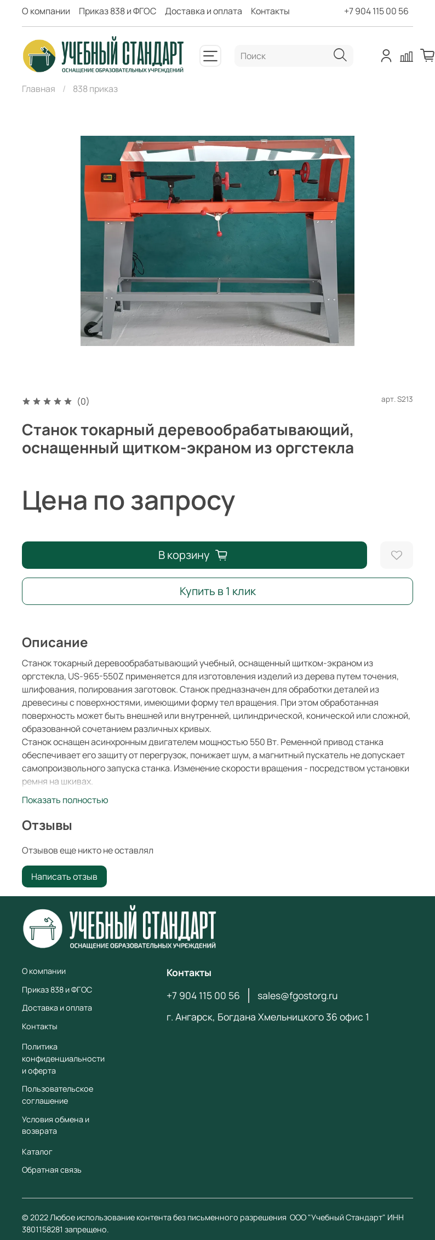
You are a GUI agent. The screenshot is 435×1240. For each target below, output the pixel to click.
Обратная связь (52, 1169)
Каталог (37, 1151)
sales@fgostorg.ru (297, 995)
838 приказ (95, 89)
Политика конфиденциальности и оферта (63, 1058)
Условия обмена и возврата (55, 1125)
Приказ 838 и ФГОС (117, 11)
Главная (38, 89)
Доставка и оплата (203, 11)
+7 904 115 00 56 (376, 11)
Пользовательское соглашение (57, 1094)
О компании (46, 11)
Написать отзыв (64, 876)
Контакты (270, 11)
